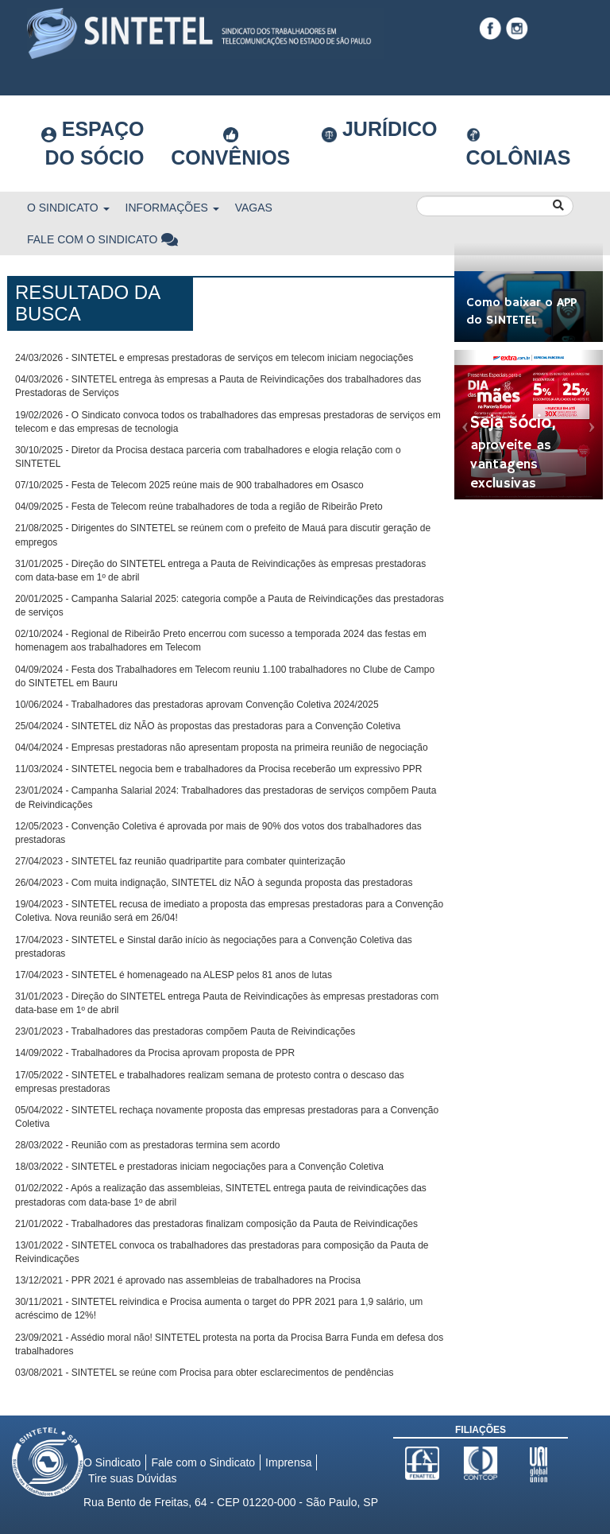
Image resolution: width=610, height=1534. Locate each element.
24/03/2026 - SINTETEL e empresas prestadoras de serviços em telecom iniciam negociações (214, 357)
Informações (172, 207)
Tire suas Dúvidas (132, 1478)
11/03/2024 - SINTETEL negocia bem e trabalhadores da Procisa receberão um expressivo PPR (219, 769)
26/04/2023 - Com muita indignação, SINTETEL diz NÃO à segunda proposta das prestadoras (214, 882)
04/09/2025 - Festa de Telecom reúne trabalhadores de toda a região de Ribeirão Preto (199, 506)
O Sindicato (68, 207)
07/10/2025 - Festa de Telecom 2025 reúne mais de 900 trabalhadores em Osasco (189, 485)
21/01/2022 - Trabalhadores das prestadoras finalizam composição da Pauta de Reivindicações (216, 1223)
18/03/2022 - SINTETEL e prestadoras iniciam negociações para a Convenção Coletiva (199, 1166)
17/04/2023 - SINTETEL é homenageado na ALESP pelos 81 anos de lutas (173, 975)
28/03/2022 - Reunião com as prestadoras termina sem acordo (147, 1145)
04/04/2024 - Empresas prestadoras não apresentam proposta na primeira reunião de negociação (221, 747)
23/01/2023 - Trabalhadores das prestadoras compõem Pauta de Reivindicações (185, 1031)
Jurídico (379, 130)
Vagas (253, 207)
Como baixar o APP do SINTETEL (521, 312)
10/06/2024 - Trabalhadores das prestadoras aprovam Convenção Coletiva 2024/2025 (197, 704)
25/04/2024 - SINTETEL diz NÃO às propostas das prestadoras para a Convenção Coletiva (207, 726)
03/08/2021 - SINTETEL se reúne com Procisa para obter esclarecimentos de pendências (204, 1372)
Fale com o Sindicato (103, 239)
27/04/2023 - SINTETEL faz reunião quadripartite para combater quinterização (180, 861)
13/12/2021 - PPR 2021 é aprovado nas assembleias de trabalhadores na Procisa (188, 1280)
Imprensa (288, 1462)
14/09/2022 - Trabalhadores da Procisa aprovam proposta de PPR (155, 1052)
